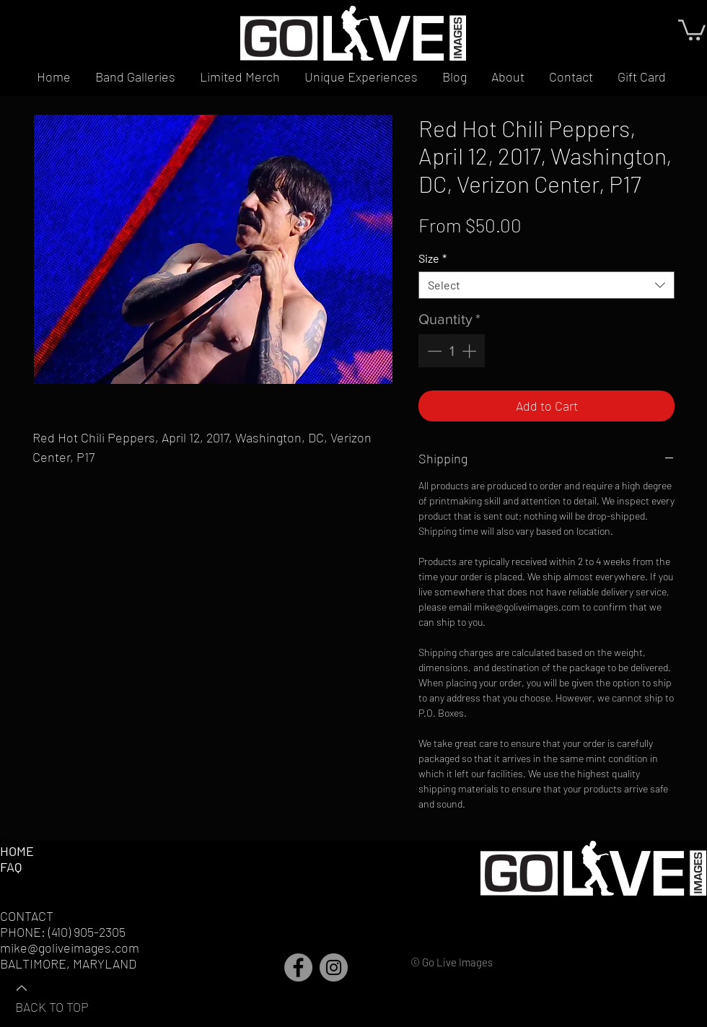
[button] (692, 28)
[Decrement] (433, 351)
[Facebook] (298, 967)
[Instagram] (334, 967)
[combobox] (546, 285)
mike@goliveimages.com (69, 948)
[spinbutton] (451, 351)
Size (432, 258)
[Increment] (470, 351)
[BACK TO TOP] (65, 997)
